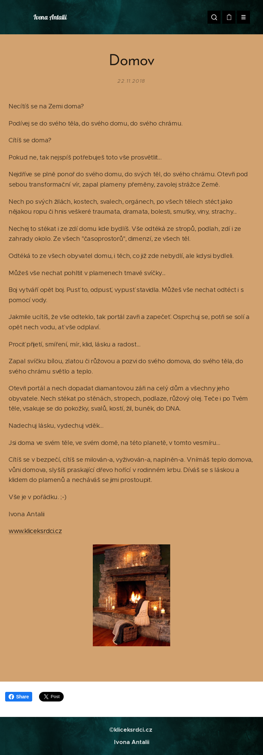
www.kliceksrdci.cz (35, 531)
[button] (214, 17)
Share (19, 696)
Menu (241, 17)
